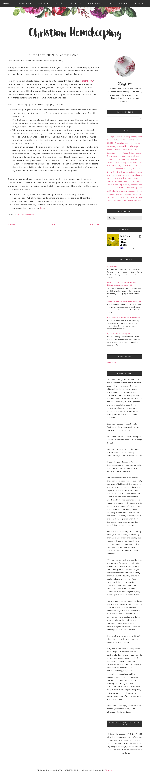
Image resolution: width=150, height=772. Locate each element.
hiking (124, 162)
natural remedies (114, 181)
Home (6, 3)
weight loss (132, 200)
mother (138, 178)
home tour (137, 162)
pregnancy (123, 191)
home (130, 162)
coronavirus (129, 143)
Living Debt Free (134, 169)
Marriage (76, 3)
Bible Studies (113, 140)
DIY (141, 147)
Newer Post (12, 225)
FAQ (111, 3)
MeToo (130, 178)
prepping (131, 191)
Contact (140, 3)
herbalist (117, 162)
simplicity (116, 197)
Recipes (59, 3)
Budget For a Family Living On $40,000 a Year (124, 301)
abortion (124, 136)
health (109, 162)
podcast (130, 188)
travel (119, 200)
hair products (136, 159)
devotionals (125, 146)
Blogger (109, 770)
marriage (112, 175)
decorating (111, 146)
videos (125, 200)
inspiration (121, 169)
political (110, 191)
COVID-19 (138, 143)
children (111, 142)
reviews (135, 194)
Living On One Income (117, 172)
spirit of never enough (131, 197)
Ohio (131, 181)
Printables (95, 3)
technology (111, 200)
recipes (127, 194)
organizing (29, 214)
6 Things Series (113, 137)
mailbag (132, 172)
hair (115, 159)
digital (136, 147)
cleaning (120, 143)
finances (127, 149)
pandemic (134, 185)
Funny (115, 156)
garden (122, 156)
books (139, 140)
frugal (109, 156)
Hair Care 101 (124, 159)
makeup (139, 172)
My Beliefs (111, 362)
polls (116, 191)
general (131, 156)
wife (139, 200)
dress (109, 150)
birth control (128, 140)
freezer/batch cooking (132, 153)
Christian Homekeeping (75, 33)
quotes (119, 194)
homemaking (19, 214)
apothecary (132, 137)
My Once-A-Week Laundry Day (119, 333)
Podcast (43, 3)
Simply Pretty (87, 81)
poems (139, 188)
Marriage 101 (123, 175)
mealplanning (119, 178)
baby (140, 136)
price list (139, 191)
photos (121, 187)
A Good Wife (112, 266)
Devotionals (24, 3)
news (125, 181)
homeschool (130, 165)
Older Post (94, 225)
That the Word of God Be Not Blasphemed (123, 317)
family (117, 150)
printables (111, 194)
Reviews (124, 3)
